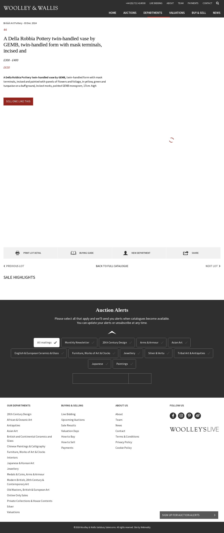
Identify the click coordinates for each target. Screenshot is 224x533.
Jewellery (129, 353)
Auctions (129, 13)
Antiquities (13, 425)
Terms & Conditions (127, 436)
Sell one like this (18, 101)
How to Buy (68, 436)
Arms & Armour (149, 342)
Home (112, 13)
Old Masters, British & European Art (28, 489)
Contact (207, 3)
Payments (193, 3)
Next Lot (212, 266)
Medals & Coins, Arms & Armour (25, 474)
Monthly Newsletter (77, 342)
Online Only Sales (17, 495)
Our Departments (18, 405)
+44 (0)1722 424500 (135, 3)
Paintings (122, 363)
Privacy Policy (123, 442)
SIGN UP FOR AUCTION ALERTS (189, 515)
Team (181, 3)
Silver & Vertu (156, 353)
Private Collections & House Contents (29, 501)
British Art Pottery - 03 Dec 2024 (20, 23)
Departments (153, 13)
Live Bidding (68, 414)
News (216, 13)
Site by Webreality (142, 527)
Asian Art (177, 342)
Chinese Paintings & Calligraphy (26, 446)
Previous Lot (15, 266)
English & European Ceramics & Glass (37, 353)
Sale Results (68, 425)
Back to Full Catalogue (112, 266)
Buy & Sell (199, 13)
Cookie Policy (123, 447)
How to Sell (68, 442)
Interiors (12, 457)
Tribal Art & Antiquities (191, 353)
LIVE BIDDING (156, 3)
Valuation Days (70, 431)
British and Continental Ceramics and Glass (29, 438)
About (170, 3)
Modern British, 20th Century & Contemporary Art (25, 482)
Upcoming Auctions (73, 419)
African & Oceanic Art (19, 419)
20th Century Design (115, 342)
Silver (10, 506)
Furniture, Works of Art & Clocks (91, 353)
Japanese (97, 363)
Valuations (177, 13)
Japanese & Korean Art (20, 463)
